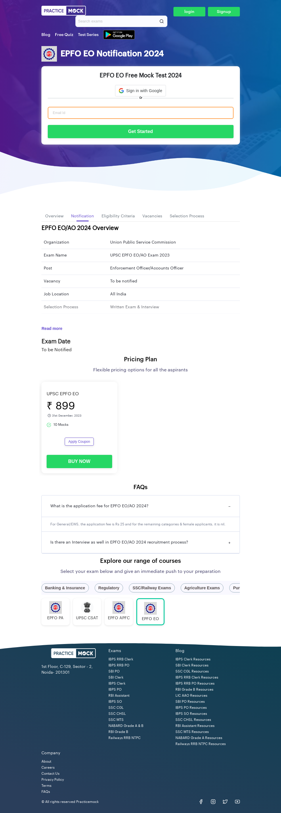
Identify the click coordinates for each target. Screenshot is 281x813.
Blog (45, 35)
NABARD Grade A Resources (198, 738)
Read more (52, 328)
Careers (48, 767)
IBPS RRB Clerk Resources (196, 677)
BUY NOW (79, 461)
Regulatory (108, 588)
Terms (46, 785)
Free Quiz (64, 35)
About (46, 761)
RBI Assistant (118, 695)
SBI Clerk (115, 677)
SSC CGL (116, 707)
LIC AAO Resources (191, 695)
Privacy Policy (52, 779)
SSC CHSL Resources (193, 719)
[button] (140, 90)
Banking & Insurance (65, 588)
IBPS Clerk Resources (193, 659)
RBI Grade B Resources (194, 689)
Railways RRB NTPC (124, 738)
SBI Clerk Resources (192, 665)
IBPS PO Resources (191, 707)
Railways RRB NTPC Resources (200, 744)
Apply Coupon (79, 442)
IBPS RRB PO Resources (195, 683)
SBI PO (114, 671)
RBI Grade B (118, 732)
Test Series (88, 35)
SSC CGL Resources (192, 671)
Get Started (140, 131)
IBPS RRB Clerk (120, 659)
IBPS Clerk (116, 683)
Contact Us (50, 773)
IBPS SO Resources (191, 713)
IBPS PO (115, 689)
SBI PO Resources (190, 701)
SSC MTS (116, 719)
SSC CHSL (117, 713)
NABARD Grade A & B (126, 725)
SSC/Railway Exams (152, 588)
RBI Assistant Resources (195, 725)
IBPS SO (115, 701)
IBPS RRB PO (118, 665)
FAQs (45, 791)
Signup (224, 12)
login (189, 12)
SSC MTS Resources (192, 732)
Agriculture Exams (202, 588)
